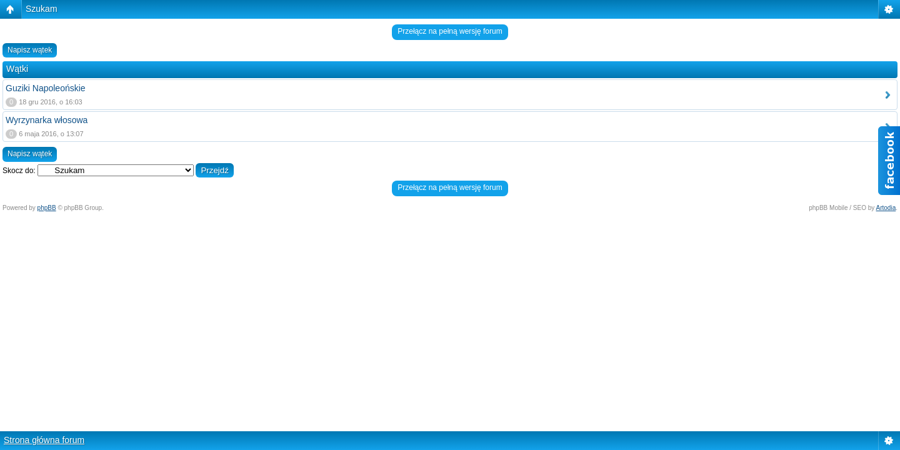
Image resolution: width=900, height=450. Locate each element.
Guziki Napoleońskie (46, 88)
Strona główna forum (44, 440)
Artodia (886, 207)
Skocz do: (19, 170)
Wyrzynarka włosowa (47, 120)
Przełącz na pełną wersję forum (450, 31)
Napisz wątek (30, 50)
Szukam (42, 9)
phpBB (47, 207)
